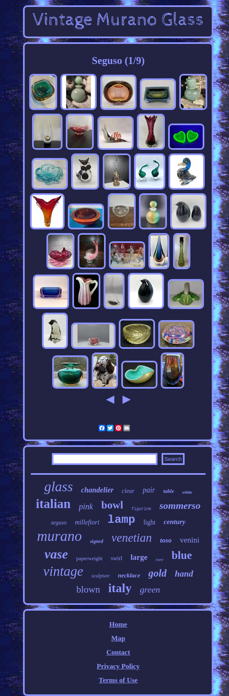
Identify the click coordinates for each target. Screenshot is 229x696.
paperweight (89, 558)
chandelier (97, 490)
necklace (129, 575)
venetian (131, 537)
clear (128, 491)
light (149, 522)
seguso (59, 523)
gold (157, 573)
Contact (118, 652)
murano (59, 536)
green (150, 589)
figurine (141, 509)
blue (181, 555)
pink (86, 506)
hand (184, 574)
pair (149, 490)
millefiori (87, 522)
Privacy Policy (118, 666)
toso (165, 540)
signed (96, 541)
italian (53, 504)
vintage (63, 571)
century (174, 522)
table (168, 491)
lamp (121, 519)
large (138, 557)
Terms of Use (118, 680)
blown (88, 589)
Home (118, 624)
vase (56, 554)
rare (160, 559)
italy (120, 588)
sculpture (100, 576)
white (187, 492)
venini (190, 540)
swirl (116, 558)
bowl (112, 505)
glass (58, 486)
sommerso (180, 505)
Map (118, 638)
